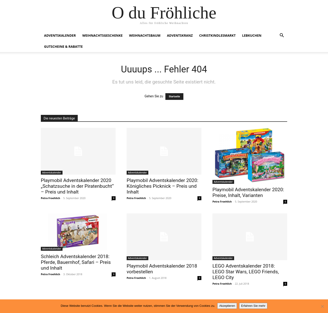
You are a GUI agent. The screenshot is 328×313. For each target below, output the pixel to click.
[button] (281, 36)
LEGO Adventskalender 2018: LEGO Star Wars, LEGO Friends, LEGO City (245, 271)
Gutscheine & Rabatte (63, 46)
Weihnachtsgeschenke (102, 35)
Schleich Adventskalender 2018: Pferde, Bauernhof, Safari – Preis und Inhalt (76, 262)
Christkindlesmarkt (217, 35)
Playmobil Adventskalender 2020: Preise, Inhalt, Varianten (248, 192)
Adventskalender (60, 35)
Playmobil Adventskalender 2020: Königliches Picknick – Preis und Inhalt (162, 186)
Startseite (174, 96)
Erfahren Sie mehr (253, 305)
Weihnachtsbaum (145, 35)
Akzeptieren (227, 305)
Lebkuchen (252, 35)
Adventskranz (180, 35)
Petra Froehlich (50, 198)
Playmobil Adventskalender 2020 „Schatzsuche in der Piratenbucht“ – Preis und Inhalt (77, 186)
